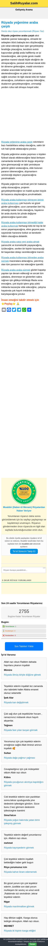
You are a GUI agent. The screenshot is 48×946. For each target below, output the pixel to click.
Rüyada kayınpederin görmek (19, 847)
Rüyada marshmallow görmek (19, 906)
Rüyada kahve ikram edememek (20, 872)
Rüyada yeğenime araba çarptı (17, 142)
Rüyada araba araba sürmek (15, 270)
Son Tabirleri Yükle (23, 646)
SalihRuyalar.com (24, 3)
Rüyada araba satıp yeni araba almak (20, 241)
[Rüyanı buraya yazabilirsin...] (23, 570)
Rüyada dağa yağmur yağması (19, 758)
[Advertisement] (24, 115)
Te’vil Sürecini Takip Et (24, 551)
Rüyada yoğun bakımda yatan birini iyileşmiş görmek (22, 822)
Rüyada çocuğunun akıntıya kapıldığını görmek (23, 784)
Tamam (32, 944)
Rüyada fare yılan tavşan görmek (20, 730)
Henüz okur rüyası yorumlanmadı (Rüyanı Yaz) (22, 31)
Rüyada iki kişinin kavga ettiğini (20, 930)
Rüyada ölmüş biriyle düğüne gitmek (22, 675)
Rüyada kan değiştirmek (16, 702)
